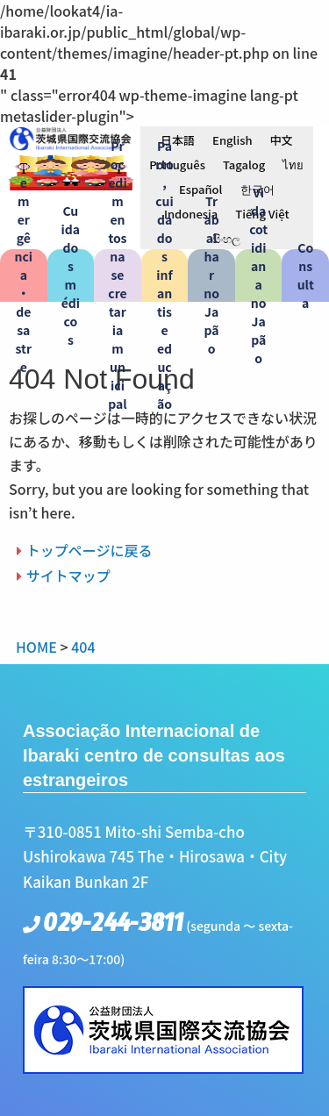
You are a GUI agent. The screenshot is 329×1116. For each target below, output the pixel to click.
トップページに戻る (89, 550)
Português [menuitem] (177, 164)
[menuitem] (178, 139)
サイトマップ (68, 575)
